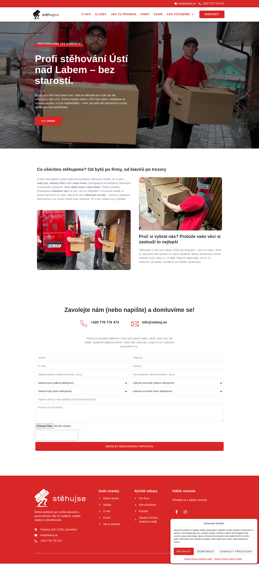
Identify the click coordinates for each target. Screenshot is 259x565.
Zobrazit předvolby (236, 551)
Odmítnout (205, 551)
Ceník (158, 14)
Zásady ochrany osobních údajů (198, 559)
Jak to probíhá (123, 14)
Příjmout (183, 551)
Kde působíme (180, 14)
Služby (101, 14)
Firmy (145, 14)
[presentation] (56, 437)
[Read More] (104, 325)
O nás (86, 14)
